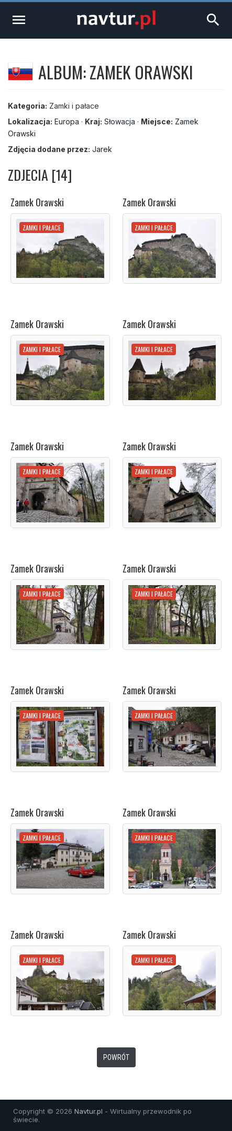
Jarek (102, 149)
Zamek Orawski (37, 202)
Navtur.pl (88, 1111)
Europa (66, 121)
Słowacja (119, 121)
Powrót (116, 1057)
